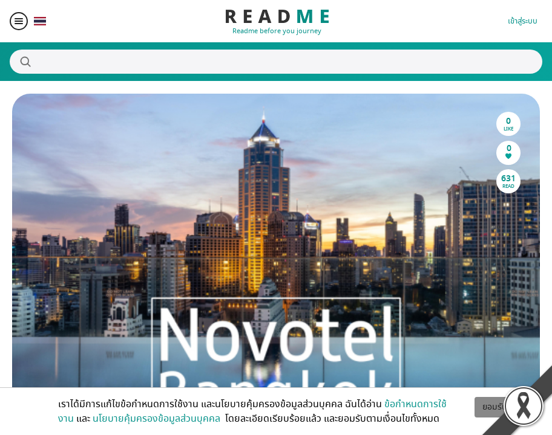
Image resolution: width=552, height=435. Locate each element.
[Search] (276, 62)
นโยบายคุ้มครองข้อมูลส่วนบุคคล (158, 418)
